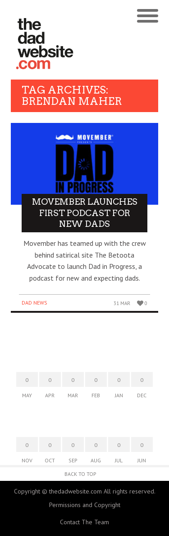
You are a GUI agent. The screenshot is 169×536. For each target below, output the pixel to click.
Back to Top (80, 473)
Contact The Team (84, 522)
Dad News (34, 302)
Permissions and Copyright (84, 505)
